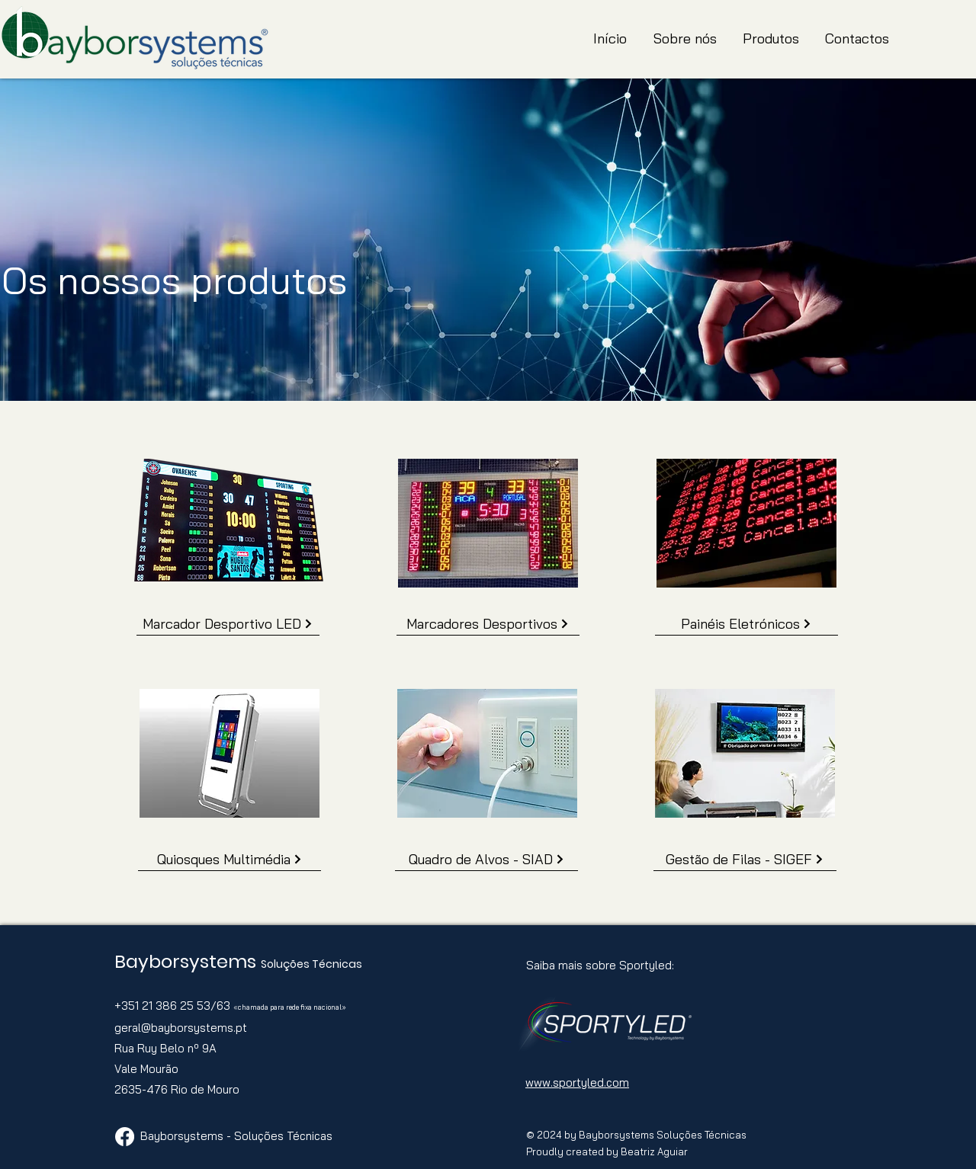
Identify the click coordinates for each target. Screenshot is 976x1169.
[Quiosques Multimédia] (229, 859)
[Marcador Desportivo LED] (227, 624)
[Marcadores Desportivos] (488, 624)
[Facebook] (124, 1136)
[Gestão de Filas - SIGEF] (744, 859)
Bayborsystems (187, 961)
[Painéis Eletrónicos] (746, 624)
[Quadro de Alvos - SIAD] (486, 859)
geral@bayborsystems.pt (180, 1027)
